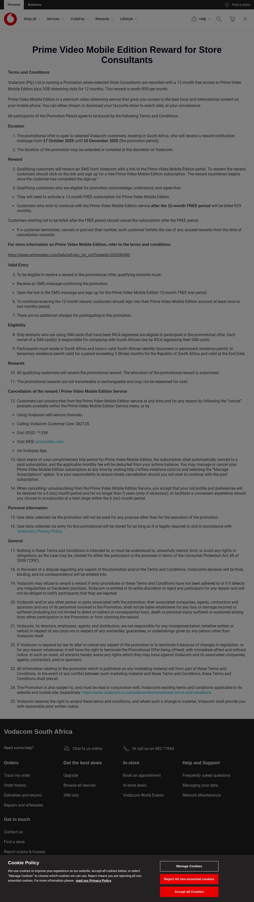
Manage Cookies (189, 866)
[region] (127, 878)
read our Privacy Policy (93, 880)
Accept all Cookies (189, 892)
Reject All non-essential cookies (189, 879)
